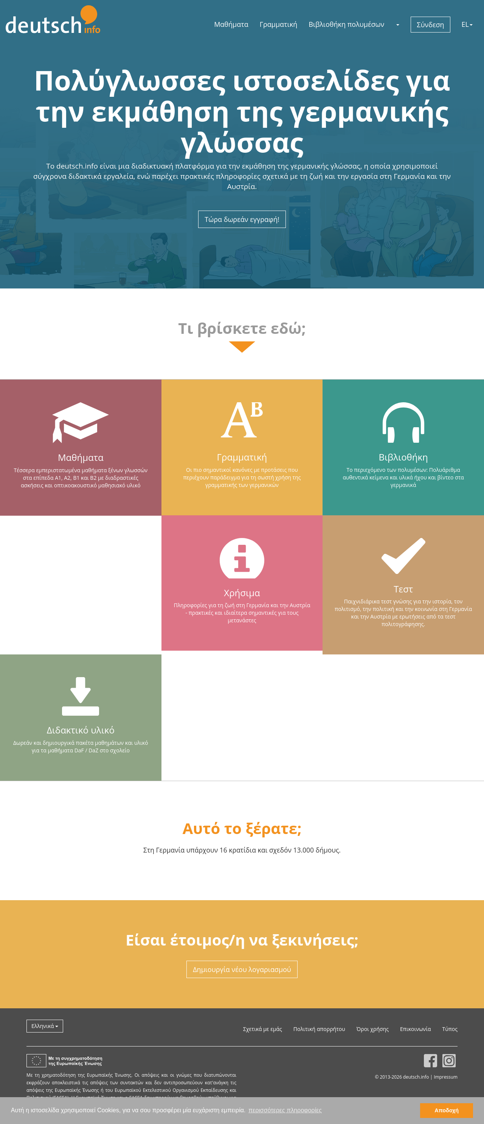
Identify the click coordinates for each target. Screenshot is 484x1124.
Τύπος (450, 1029)
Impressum (446, 1077)
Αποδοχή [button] (446, 1110)
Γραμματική (279, 24)
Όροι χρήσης (373, 1029)
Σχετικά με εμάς (262, 1029)
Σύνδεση (430, 24)
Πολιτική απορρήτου (319, 1029)
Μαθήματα (231, 24)
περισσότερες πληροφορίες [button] (285, 1110)
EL (467, 24)
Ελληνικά (44, 1025)
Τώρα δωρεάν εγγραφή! (242, 219)
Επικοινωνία (415, 1029)
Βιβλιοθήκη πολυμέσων (346, 24)
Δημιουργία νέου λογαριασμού (242, 969)
